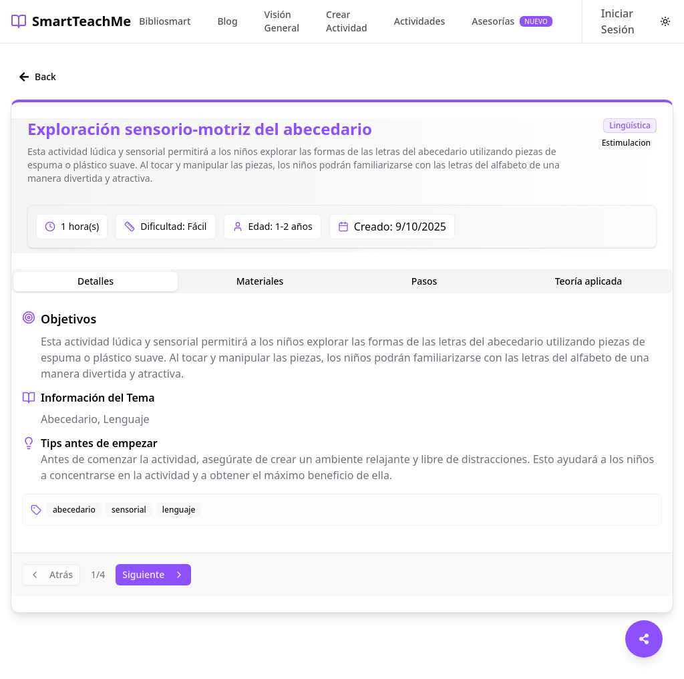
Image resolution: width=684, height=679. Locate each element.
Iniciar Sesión (618, 21)
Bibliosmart (164, 21)
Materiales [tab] (260, 281)
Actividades (420, 21)
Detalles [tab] (95, 281)
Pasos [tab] (424, 281)
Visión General (282, 21)
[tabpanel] (342, 418)
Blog (227, 21)
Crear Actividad (346, 21)
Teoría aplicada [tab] (589, 281)
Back (37, 76)
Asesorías (512, 21)
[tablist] (342, 281)
